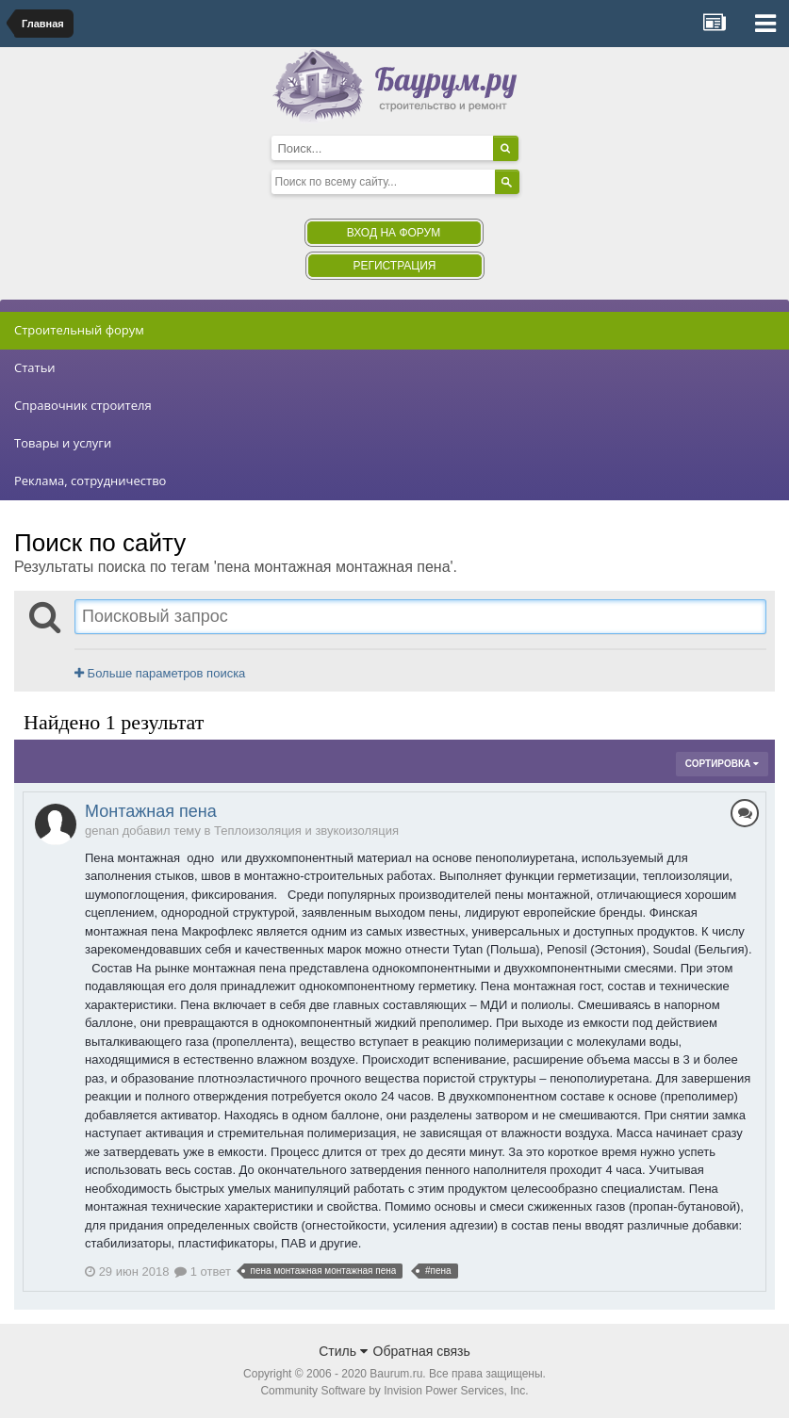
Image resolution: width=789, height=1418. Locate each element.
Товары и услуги (62, 442)
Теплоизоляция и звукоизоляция (306, 830)
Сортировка (722, 763)
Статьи (35, 367)
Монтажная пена (151, 811)
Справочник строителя (83, 405)
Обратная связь (421, 1351)
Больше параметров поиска (159, 673)
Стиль (343, 1351)
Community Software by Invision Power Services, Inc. (394, 1390)
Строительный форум (79, 329)
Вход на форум (393, 232)
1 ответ (202, 1271)
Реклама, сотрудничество (90, 480)
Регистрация (394, 265)
